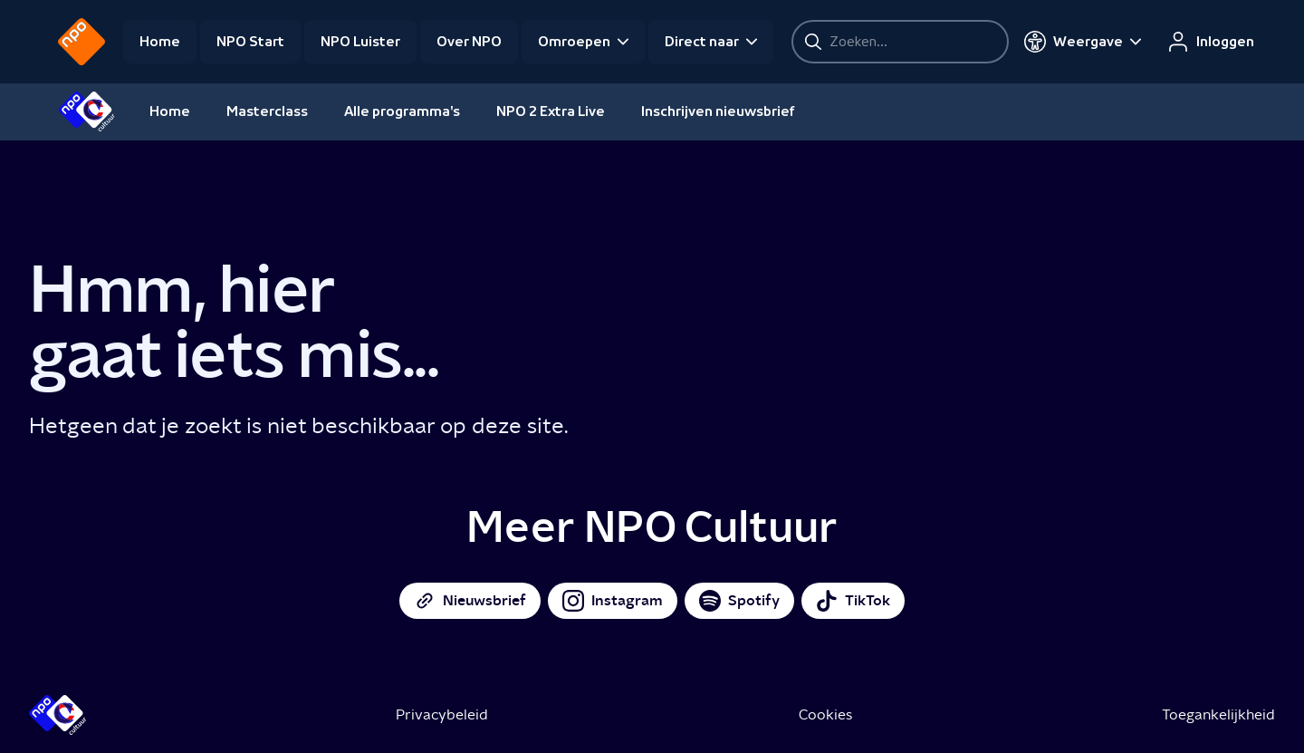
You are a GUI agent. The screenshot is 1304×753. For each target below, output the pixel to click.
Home (159, 41)
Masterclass (267, 111)
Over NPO (469, 41)
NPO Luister (360, 41)
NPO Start (250, 41)
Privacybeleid (442, 714)
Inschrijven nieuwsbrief (718, 111)
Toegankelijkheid (1218, 714)
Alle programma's (402, 111)
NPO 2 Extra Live (550, 111)
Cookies (825, 714)
